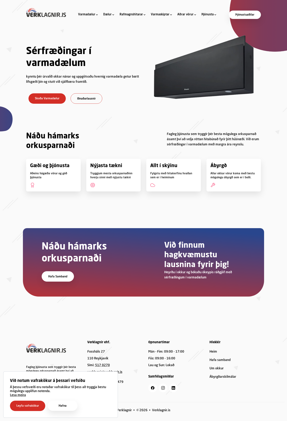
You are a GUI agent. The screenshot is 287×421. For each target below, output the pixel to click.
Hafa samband (57, 276)
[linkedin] (173, 388)
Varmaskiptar (160, 14)
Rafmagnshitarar (131, 14)
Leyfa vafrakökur (27, 405)
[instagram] (163, 388)
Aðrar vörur (185, 14)
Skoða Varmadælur (47, 98)
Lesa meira (18, 395)
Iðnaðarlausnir (86, 98)
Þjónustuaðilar (244, 14)
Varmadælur (86, 14)
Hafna (63, 405)
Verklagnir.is (161, 410)
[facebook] (152, 388)
